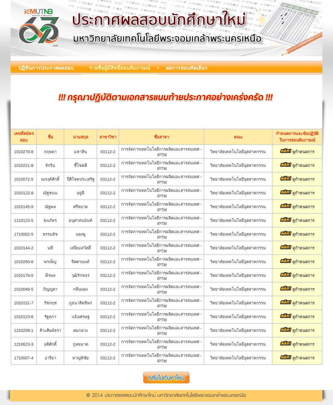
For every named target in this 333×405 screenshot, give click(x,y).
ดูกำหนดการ (297, 151)
